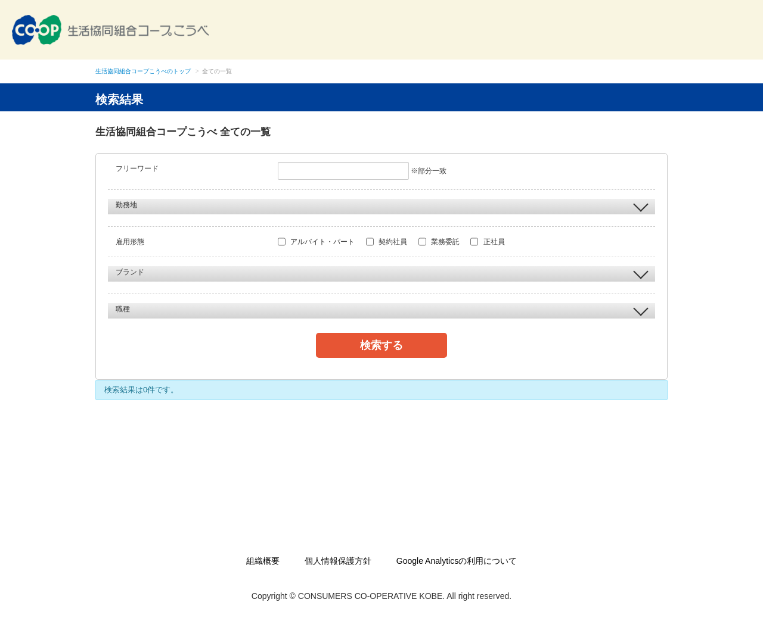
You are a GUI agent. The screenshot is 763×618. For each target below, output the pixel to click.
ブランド (382, 272)
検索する (381, 345)
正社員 (487, 241)
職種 (382, 309)
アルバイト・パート (316, 241)
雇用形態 (130, 242)
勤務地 (382, 205)
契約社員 (386, 241)
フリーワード (137, 168)
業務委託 (439, 241)
